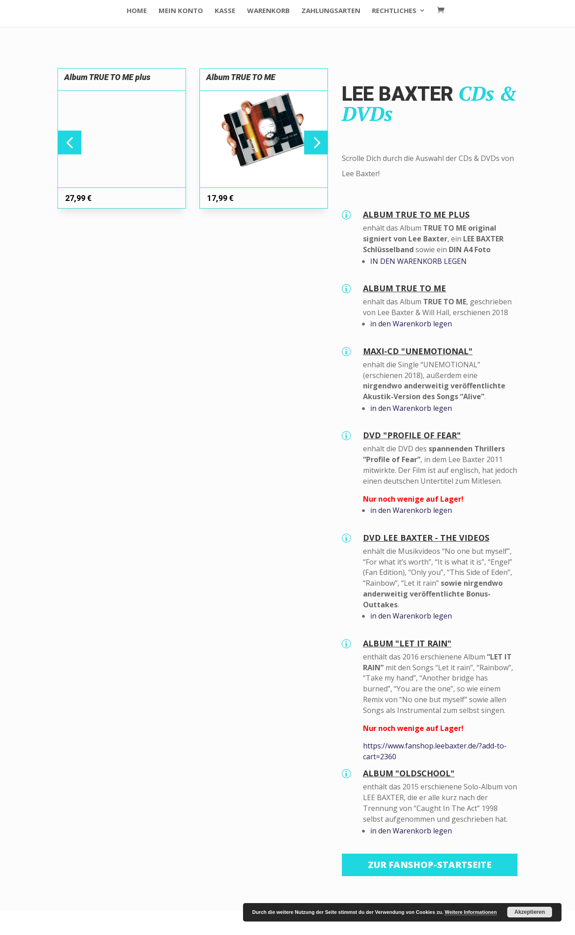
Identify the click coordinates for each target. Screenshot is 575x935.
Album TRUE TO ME (240, 77)
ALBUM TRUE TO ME (404, 288)
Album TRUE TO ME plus (107, 77)
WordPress (209, 922)
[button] (316, 142)
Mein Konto (181, 11)
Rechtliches (394, 11)
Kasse (225, 11)
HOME (137, 11)
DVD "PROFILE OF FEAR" (412, 435)
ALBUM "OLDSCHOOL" (409, 773)
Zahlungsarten (330, 11)
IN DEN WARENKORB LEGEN (418, 261)
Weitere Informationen (471, 912)
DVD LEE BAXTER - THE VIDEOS (426, 537)
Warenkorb (268, 11)
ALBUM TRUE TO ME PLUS (416, 214)
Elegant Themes (122, 922)
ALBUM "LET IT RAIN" (407, 643)
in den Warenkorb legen (411, 324)
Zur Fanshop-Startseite (429, 865)
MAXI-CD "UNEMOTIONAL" (418, 351)
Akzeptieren (529, 912)
